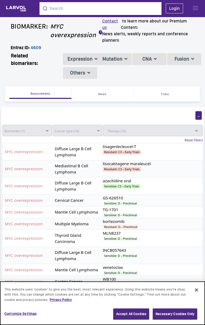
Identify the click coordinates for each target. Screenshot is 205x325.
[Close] (196, 292)
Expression (82, 59)
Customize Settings (20, 316)
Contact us (110, 24)
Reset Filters (194, 140)
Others (80, 73)
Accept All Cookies (131, 316)
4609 (35, 47)
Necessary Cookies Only (175, 316)
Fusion (184, 59)
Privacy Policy (61, 302)
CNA (149, 59)
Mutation (114, 59)
